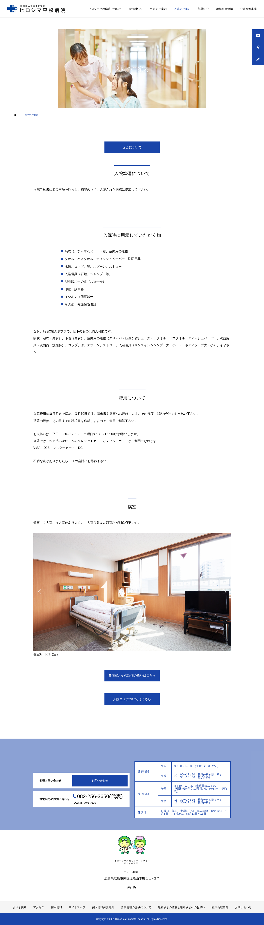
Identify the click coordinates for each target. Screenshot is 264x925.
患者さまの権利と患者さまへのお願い (181, 907)
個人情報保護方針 (103, 907)
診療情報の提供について (136, 907)
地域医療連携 (224, 8)
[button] (39, 592)
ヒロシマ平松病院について (105, 8)
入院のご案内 (182, 8)
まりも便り (19, 907)
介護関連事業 (248, 8)
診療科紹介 (136, 8)
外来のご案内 (158, 8)
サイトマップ (77, 907)
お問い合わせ (100, 780)
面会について (132, 147)
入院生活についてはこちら (132, 699)
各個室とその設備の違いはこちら (132, 675)
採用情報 (56, 907)
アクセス (38, 907)
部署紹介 (203, 8)
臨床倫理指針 (220, 907)
